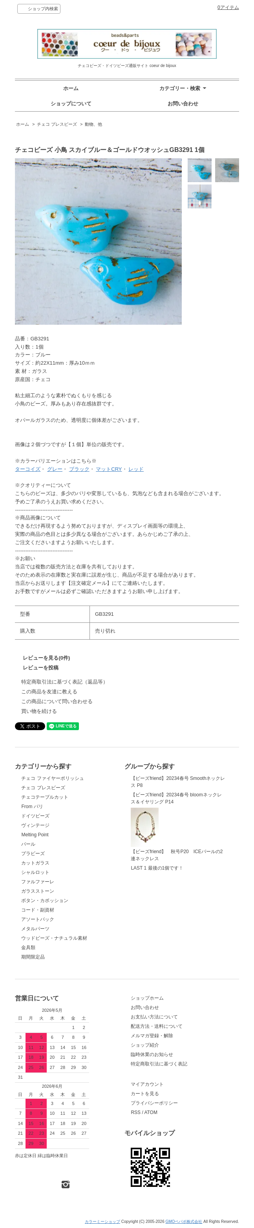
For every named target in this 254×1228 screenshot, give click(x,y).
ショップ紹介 (145, 1045)
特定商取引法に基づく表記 (159, 1064)
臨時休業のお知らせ (152, 1054)
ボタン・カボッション (44, 900)
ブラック (79, 469)
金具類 (28, 947)
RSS (136, 1112)
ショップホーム (147, 998)
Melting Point (34, 834)
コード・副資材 (37, 910)
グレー (54, 469)
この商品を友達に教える (49, 691)
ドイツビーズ (35, 816)
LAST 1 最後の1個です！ (157, 868)
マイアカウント (147, 1084)
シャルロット (35, 872)
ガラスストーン (37, 891)
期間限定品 (33, 957)
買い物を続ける (39, 711)
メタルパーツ (35, 928)
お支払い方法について (154, 1017)
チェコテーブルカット (44, 797)
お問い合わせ (183, 104)
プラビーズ (33, 853)
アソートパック (37, 919)
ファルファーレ (37, 881)
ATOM (150, 1112)
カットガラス (35, 863)
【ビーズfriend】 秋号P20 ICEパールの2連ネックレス (177, 835)
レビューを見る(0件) (46, 658)
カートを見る (145, 1093)
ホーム (71, 88)
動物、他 (93, 124)
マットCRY (109, 469)
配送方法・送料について (157, 1026)
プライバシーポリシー (154, 1103)
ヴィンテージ (35, 825)
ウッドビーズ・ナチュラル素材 (54, 938)
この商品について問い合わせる (57, 701)
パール (28, 844)
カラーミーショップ (102, 1221)
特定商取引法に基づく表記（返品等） (64, 682)
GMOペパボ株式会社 (183, 1221)
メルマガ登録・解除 (152, 1035)
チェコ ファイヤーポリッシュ (52, 778)
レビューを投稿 (40, 668)
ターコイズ (27, 469)
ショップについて (71, 104)
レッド (136, 469)
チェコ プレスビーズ (57, 124)
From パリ (32, 806)
